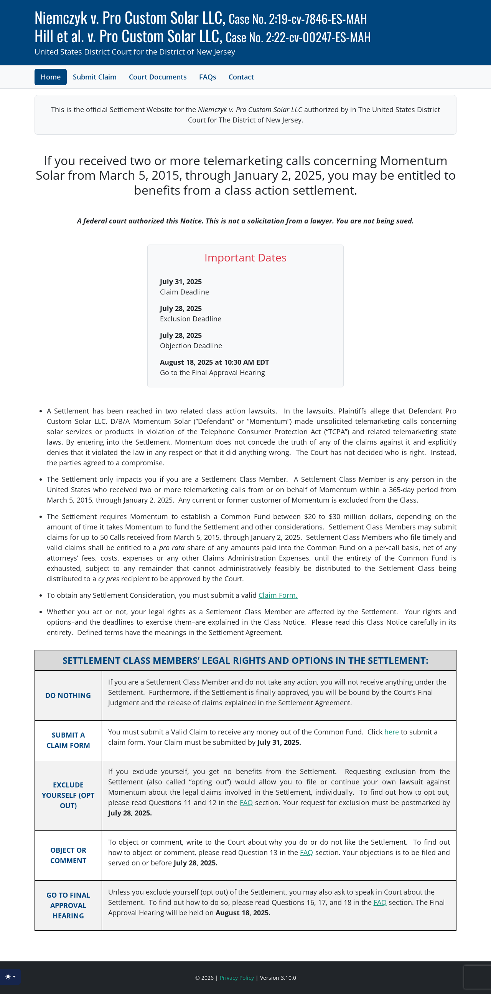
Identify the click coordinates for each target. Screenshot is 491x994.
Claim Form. (278, 595)
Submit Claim (95, 76)
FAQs (207, 76)
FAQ (246, 802)
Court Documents (158, 76)
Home (51, 76)
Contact (241, 76)
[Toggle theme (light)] (10, 977)
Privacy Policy (237, 977)
